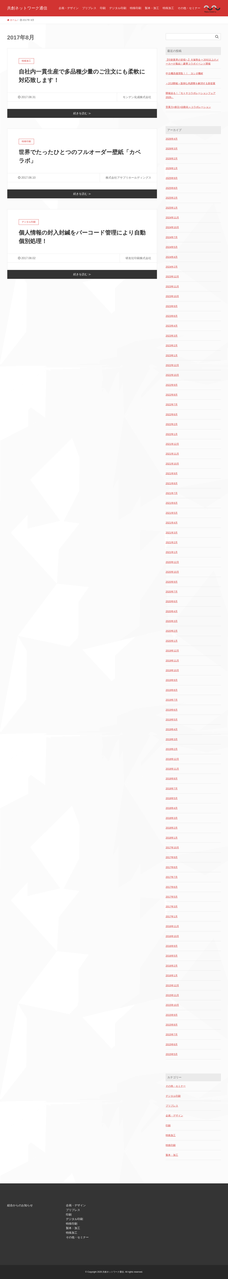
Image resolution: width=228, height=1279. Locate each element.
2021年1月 (172, 552)
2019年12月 (172, 650)
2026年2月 (172, 158)
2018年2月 (172, 827)
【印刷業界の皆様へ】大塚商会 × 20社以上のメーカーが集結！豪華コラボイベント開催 (192, 61)
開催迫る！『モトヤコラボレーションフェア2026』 (191, 95)
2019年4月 (172, 729)
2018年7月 (172, 788)
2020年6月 (172, 601)
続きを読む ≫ (82, 113)
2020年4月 (172, 611)
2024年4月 (172, 257)
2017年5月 (172, 896)
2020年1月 (172, 640)
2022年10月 (172, 375)
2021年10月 (172, 463)
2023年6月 (172, 316)
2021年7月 (172, 493)
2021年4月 (172, 522)
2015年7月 (172, 1034)
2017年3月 (172, 906)
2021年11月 (172, 453)
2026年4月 (172, 138)
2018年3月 (172, 818)
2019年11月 (172, 660)
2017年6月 (172, 887)
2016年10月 (172, 936)
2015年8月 (172, 1024)
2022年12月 (172, 365)
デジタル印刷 (117, 8)
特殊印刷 (135, 8)
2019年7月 (172, 699)
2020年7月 (172, 591)
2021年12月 (172, 444)
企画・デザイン (69, 8)
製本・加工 (152, 8)
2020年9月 (172, 581)
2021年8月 (172, 483)
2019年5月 (172, 719)
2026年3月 (172, 148)
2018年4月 (172, 808)
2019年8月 (172, 690)
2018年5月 (172, 798)
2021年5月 (172, 512)
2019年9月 (172, 680)
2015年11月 (172, 995)
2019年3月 (172, 739)
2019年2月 (172, 749)
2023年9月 (172, 306)
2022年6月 (172, 414)
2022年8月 (172, 394)
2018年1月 (172, 837)
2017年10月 (172, 847)
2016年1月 (172, 975)
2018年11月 (172, 768)
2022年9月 (172, 385)
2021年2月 (172, 542)
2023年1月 (172, 355)
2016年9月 (172, 946)
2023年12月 (172, 276)
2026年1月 (172, 168)
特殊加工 (168, 8)
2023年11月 (172, 286)
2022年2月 (172, 424)
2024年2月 (172, 266)
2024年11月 (172, 217)
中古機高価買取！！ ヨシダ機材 (184, 73)
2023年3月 (172, 335)
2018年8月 (172, 778)
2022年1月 (172, 434)
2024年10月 (172, 227)
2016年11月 (172, 926)
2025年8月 (172, 188)
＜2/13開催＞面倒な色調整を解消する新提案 (190, 83)
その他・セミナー (189, 8)
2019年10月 (172, 670)
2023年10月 (172, 296)
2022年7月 (172, 404)
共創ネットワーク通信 (27, 8)
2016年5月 (172, 955)
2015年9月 (172, 1014)
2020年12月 (172, 562)
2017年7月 (172, 877)
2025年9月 (172, 178)
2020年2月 (172, 630)
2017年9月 (172, 857)
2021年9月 (172, 473)
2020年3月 (172, 621)
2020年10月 (172, 571)
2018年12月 (172, 759)
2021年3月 (172, 532)
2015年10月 (172, 1005)
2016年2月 (172, 965)
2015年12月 (172, 985)
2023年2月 (172, 345)
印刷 (103, 8)
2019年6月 (172, 709)
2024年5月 (172, 247)
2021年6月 (172, 503)
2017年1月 (172, 916)
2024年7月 (172, 237)
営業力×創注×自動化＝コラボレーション (188, 107)
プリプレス (89, 8)
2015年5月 (172, 1054)
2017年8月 (172, 867)
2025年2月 (172, 197)
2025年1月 (172, 207)
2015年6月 (172, 1044)
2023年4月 (172, 325)
